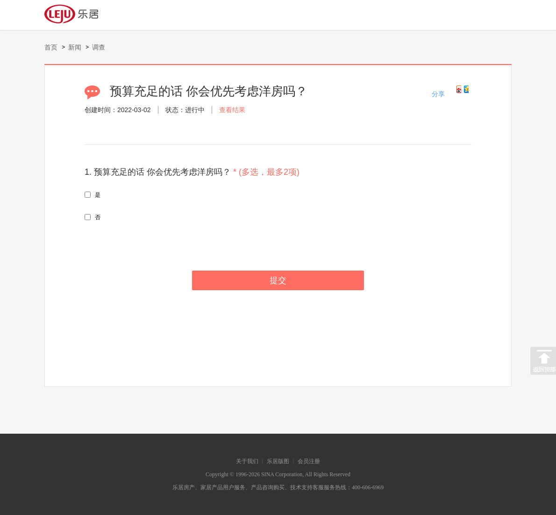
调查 (98, 47)
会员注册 (309, 461)
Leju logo (76, 14)
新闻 (74, 47)
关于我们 (247, 461)
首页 (50, 47)
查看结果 (232, 110)
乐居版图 (278, 461)
